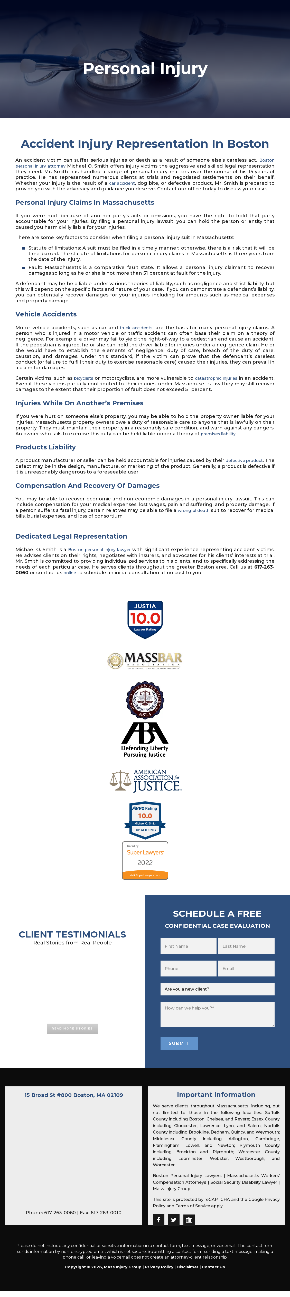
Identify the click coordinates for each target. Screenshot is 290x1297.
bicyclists (89, 384)
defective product (252, 466)
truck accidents (136, 333)
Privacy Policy (159, 1272)
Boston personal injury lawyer (109, 555)
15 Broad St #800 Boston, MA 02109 (74, 1100)
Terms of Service (192, 1211)
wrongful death (207, 516)
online (104, 578)
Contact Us (213, 1272)
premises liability (220, 439)
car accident (147, 183)
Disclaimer (188, 1272)
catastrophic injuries (234, 384)
